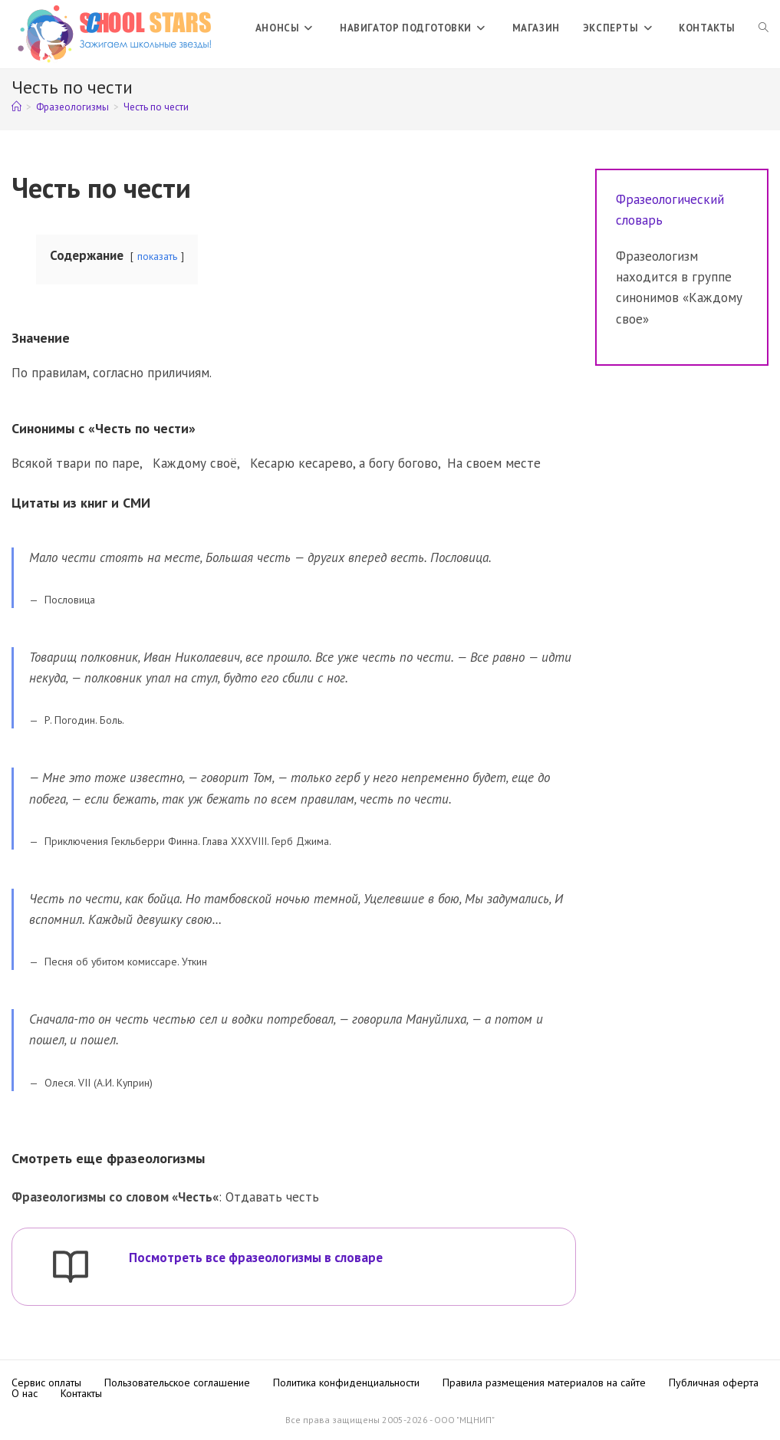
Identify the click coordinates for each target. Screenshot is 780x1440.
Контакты (81, 1393)
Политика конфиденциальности (346, 1382)
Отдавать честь (272, 1196)
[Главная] (16, 106)
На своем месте (494, 463)
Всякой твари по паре (76, 463)
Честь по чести (156, 106)
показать (157, 256)
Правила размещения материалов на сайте (544, 1382)
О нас (25, 1393)
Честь (195, 1196)
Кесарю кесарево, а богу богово (344, 463)
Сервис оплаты (46, 1382)
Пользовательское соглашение (177, 1382)
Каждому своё (195, 463)
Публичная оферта (714, 1382)
